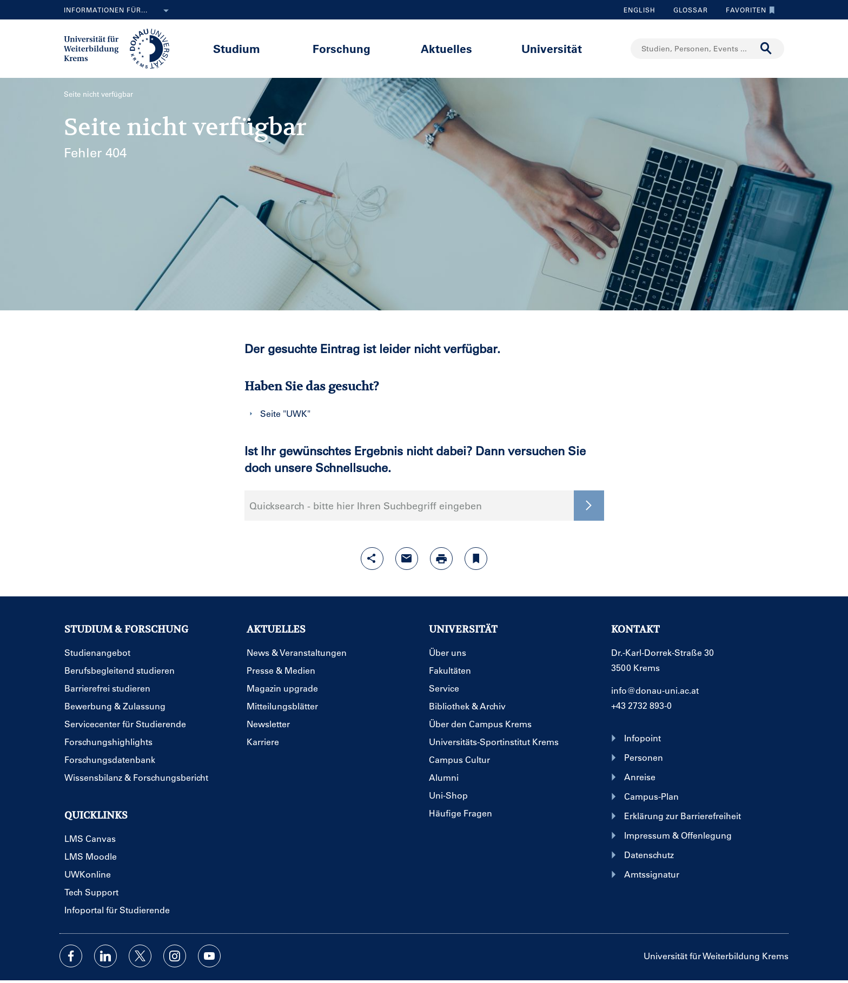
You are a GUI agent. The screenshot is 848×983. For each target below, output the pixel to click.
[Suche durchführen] (766, 48)
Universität (551, 48)
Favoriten (748, 9)
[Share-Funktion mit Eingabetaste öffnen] (372, 558)
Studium (236, 48)
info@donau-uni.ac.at (655, 690)
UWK (296, 413)
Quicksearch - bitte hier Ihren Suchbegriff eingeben (365, 505)
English (639, 9)
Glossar (686, 9)
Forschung (341, 48)
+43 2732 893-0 (641, 705)
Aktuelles (446, 48)
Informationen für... (118, 10)
